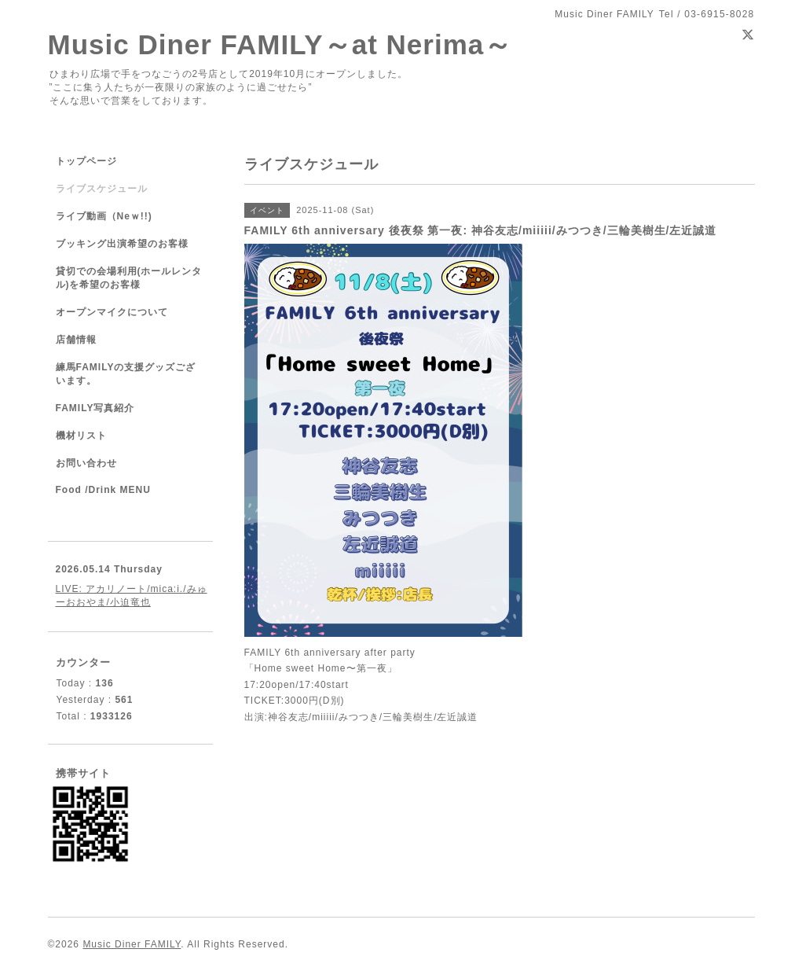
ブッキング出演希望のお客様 (122, 243)
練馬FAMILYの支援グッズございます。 (126, 374)
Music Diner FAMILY (131, 944)
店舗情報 (76, 339)
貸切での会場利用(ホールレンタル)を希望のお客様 (129, 278)
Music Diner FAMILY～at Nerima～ (280, 44)
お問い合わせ (86, 463)
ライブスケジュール (102, 188)
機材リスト (81, 435)
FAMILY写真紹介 (95, 408)
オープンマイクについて (112, 312)
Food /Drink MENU (103, 489)
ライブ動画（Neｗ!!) (104, 216)
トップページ (86, 161)
